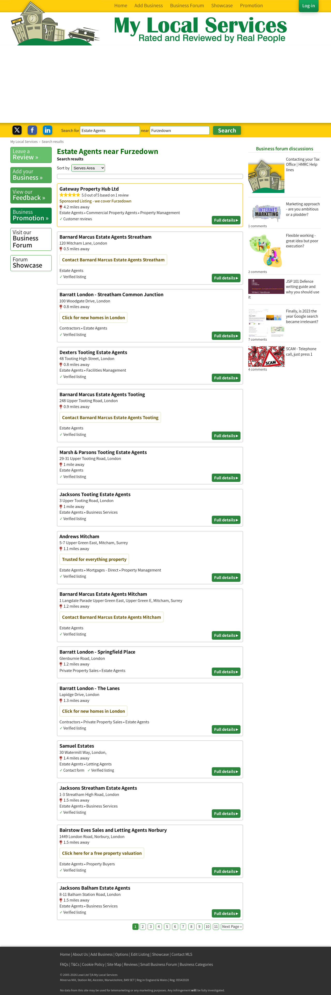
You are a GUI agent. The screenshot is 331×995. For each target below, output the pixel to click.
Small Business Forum (158, 964)
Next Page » (232, 926)
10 (207, 926)
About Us (80, 954)
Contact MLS (181, 954)
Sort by (63, 168)
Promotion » (32, 215)
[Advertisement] (165, 84)
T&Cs (75, 964)
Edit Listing (140, 954)
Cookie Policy (93, 964)
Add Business (102, 954)
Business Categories (196, 964)
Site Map (114, 964)
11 (216, 926)
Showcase (32, 263)
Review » (32, 154)
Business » (32, 175)
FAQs (64, 964)
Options (122, 954)
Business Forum (32, 239)
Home (65, 954)
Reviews (131, 964)
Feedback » (32, 195)
